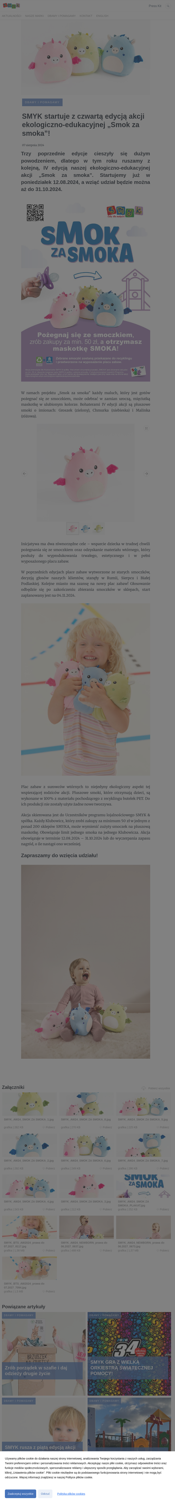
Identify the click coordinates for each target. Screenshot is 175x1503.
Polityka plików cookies (71, 1493)
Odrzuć (45, 1493)
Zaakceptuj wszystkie (20, 1493)
